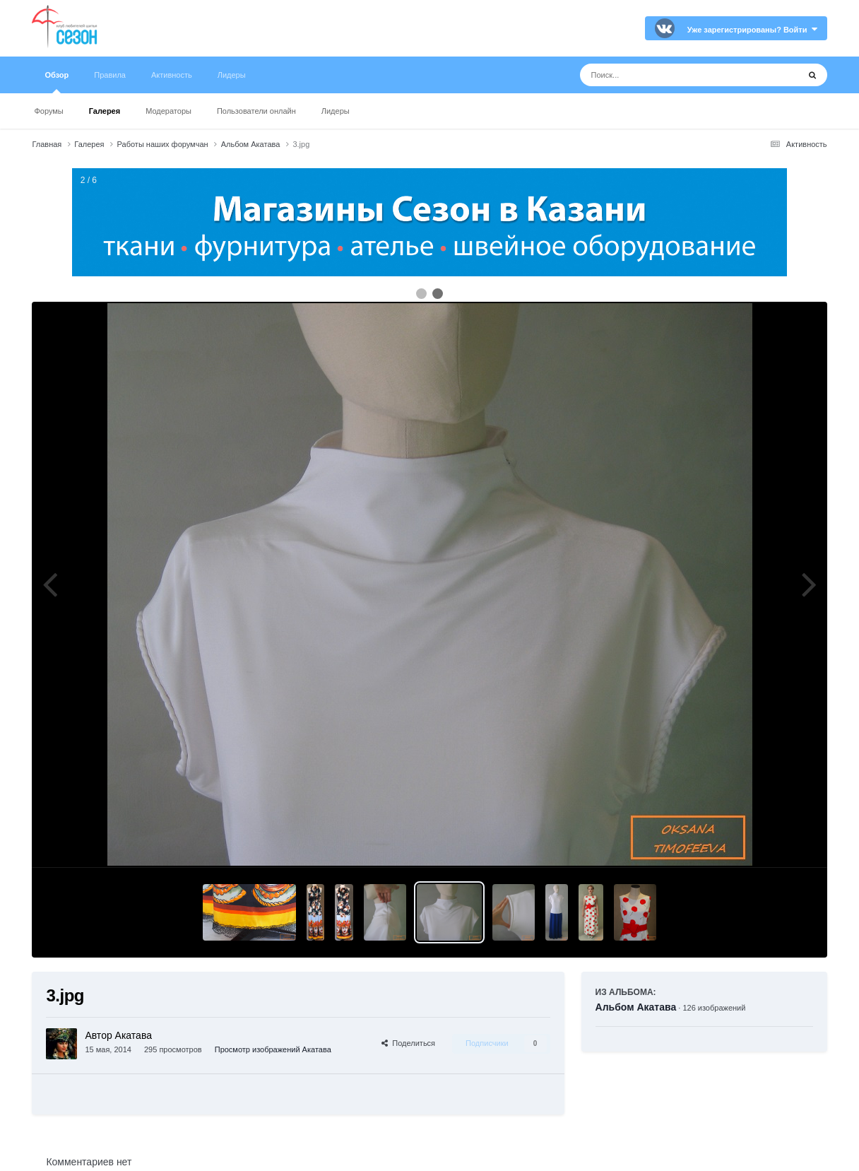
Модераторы (168, 111)
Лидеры (335, 111)
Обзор (57, 82)
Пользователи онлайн (256, 111)
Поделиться (408, 1043)
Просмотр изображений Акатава (273, 1049)
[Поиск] (663, 75)
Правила (110, 75)
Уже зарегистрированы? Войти (752, 29)
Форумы (48, 111)
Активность (171, 75)
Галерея (104, 111)
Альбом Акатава (636, 1007)
